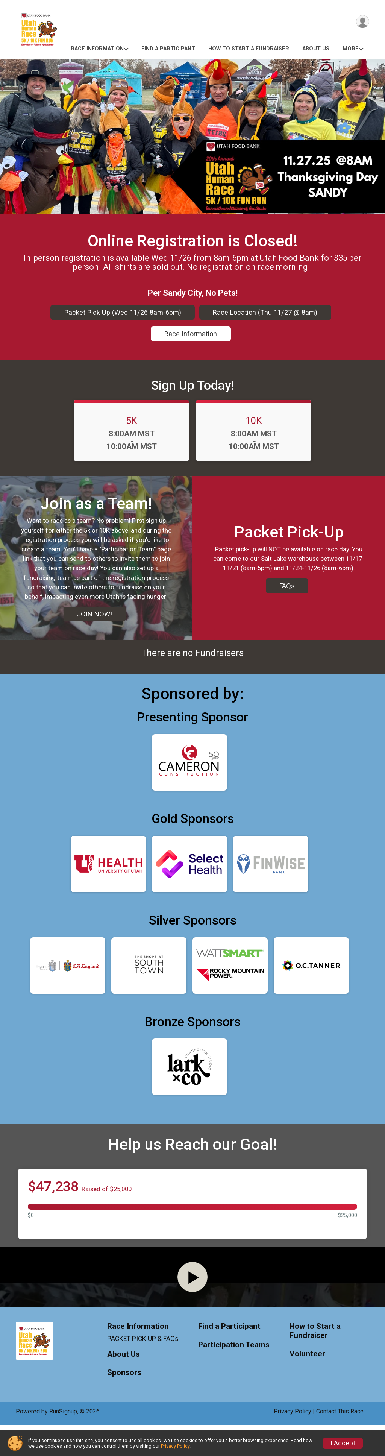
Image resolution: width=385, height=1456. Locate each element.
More (351, 49)
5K (131, 420)
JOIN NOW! (94, 623)
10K (254, 420)
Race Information (97, 49)
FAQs (287, 595)
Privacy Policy (175, 1446)
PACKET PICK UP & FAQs (143, 1369)
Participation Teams (234, 1375)
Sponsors (124, 1403)
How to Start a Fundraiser (248, 49)
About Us (315, 49)
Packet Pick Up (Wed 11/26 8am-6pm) (122, 312)
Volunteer (307, 1384)
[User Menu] (362, 22)
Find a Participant (168, 49)
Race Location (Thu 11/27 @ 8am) (265, 312)
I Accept (342, 1443)
